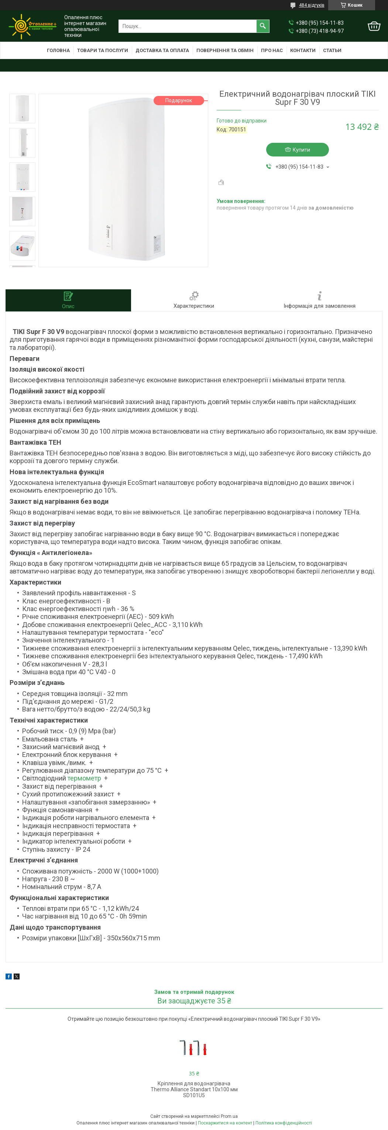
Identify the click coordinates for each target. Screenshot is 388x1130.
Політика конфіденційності (283, 1123)
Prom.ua (229, 1116)
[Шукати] (263, 26)
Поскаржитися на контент (225, 1123)
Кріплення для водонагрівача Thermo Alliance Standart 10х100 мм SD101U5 (194, 1089)
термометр (84, 778)
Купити (301, 150)
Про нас (272, 50)
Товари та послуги (102, 50)
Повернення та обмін (225, 50)
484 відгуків (312, 5)
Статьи (332, 50)
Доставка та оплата (162, 50)
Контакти (303, 50)
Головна (58, 50)
